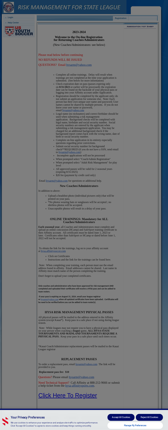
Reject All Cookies (149, 420)
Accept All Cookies (121, 420)
